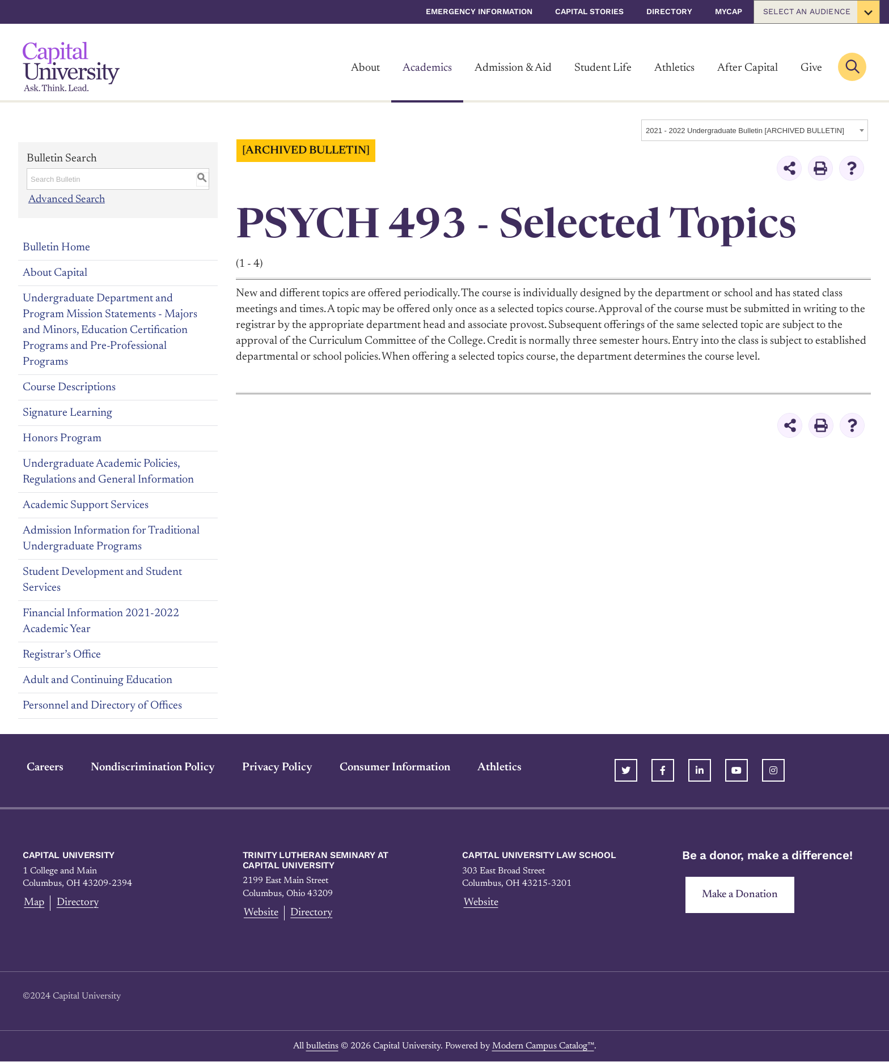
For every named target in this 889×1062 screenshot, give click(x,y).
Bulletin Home (56, 247)
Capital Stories (589, 11)
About (365, 68)
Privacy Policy (273, 767)
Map (34, 903)
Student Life (603, 68)
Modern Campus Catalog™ (543, 1046)
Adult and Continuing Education (97, 679)
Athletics (674, 68)
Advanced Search (67, 199)
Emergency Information (479, 11)
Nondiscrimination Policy (149, 767)
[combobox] (754, 130)
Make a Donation (741, 895)
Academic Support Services (86, 504)
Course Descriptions (69, 387)
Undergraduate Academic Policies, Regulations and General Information (108, 471)
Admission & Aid (513, 68)
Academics (427, 68)
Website (261, 913)
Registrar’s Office (62, 654)
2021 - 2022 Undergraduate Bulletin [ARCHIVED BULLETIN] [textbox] (745, 130)
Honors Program (62, 437)
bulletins (322, 1046)
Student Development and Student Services (102, 579)
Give (811, 68)
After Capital (747, 68)
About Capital (55, 272)
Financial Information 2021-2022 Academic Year (101, 620)
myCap (728, 11)
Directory (669, 11)
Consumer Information (391, 767)
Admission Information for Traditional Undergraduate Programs (111, 538)
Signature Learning (67, 412)
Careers (41, 767)
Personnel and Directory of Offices (102, 705)
